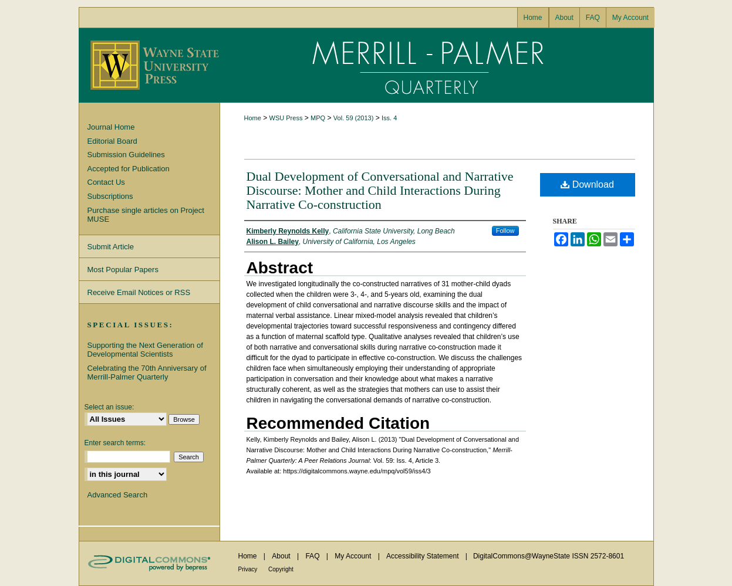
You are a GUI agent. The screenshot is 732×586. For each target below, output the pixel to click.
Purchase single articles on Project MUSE (145, 215)
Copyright (281, 569)
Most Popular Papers (122, 269)
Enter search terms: (115, 443)
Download (587, 184)
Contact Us (106, 182)
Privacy (248, 569)
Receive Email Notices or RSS (139, 292)
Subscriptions (110, 196)
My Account (354, 556)
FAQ (313, 556)
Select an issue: (109, 407)
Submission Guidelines (126, 154)
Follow (505, 230)
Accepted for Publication (128, 168)
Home (252, 117)
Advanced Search (117, 494)
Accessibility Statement (423, 556)
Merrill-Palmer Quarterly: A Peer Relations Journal (437, 65)
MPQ (318, 117)
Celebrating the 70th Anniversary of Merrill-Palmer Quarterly (147, 373)
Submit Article (110, 246)
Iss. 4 (389, 117)
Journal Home (111, 127)
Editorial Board (112, 141)
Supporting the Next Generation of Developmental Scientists (145, 350)
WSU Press (286, 117)
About (282, 556)
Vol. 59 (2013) (353, 117)
